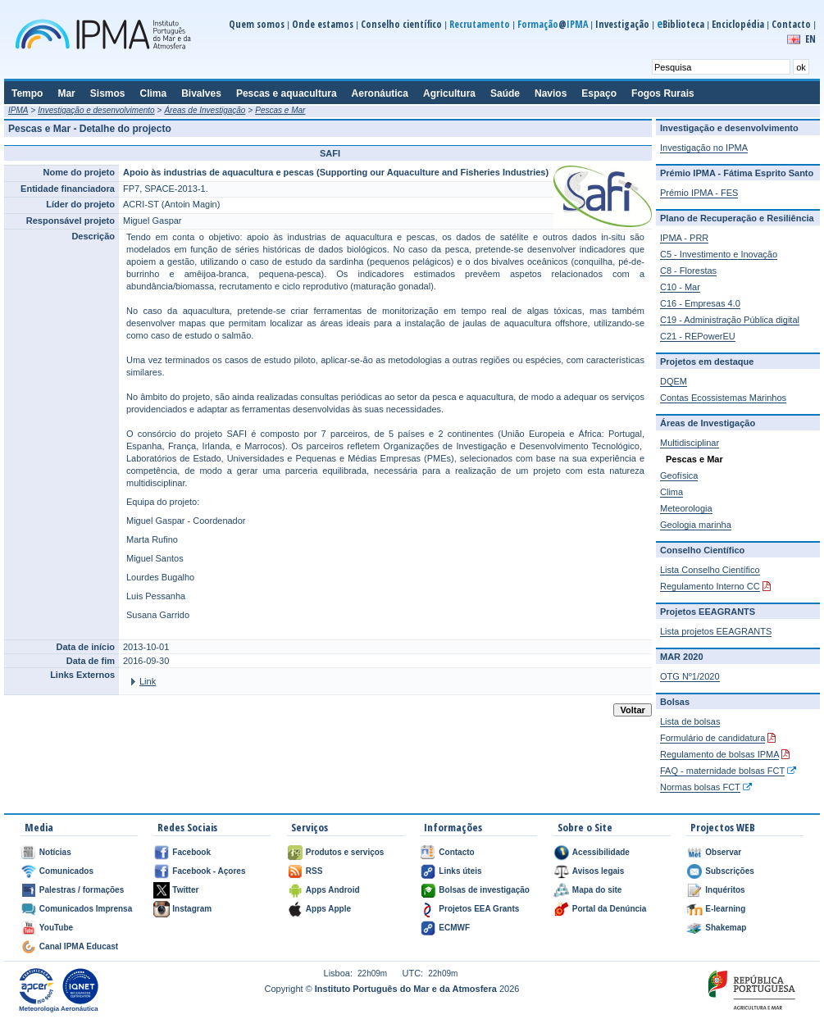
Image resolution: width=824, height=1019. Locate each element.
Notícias (55, 852)
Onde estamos (322, 24)
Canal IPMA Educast (78, 946)
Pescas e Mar (280, 110)
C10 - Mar (680, 287)
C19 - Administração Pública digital (729, 320)
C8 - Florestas (688, 270)
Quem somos (257, 24)
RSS (314, 871)
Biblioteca (680, 24)
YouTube (56, 927)
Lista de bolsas (690, 721)
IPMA (18, 110)
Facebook (191, 852)
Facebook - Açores (208, 871)
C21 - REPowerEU (697, 336)
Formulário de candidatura (712, 738)
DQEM (673, 381)
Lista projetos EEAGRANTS (716, 631)
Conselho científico (401, 24)
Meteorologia (686, 508)
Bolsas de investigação (484, 889)
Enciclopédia (738, 24)
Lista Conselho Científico (710, 570)
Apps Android (333, 889)
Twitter (185, 889)
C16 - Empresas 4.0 (700, 303)
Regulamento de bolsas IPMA (719, 754)
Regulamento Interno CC (710, 586)
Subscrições (729, 871)
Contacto (791, 24)
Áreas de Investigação (204, 110)
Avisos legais (598, 871)
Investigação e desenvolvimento (96, 110)
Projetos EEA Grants (479, 908)
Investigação (622, 24)
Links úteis (460, 871)
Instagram (192, 908)
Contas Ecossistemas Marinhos (723, 398)
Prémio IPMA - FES (699, 193)
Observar (723, 852)
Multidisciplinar (689, 443)
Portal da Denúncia (609, 908)
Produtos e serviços (345, 852)
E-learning (725, 908)
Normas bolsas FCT (700, 787)
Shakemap (725, 927)
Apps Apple (328, 908)
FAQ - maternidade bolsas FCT (722, 771)
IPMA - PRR (684, 238)
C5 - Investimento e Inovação (718, 254)
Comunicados (66, 871)
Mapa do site (597, 889)
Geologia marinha (695, 525)
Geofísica (679, 475)
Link (147, 681)
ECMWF (454, 927)
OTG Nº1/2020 (690, 676)
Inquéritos (724, 889)
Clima (671, 492)
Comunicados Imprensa (85, 908)
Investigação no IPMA (704, 147)
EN (810, 39)
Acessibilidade (601, 852)
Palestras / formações (81, 889)
